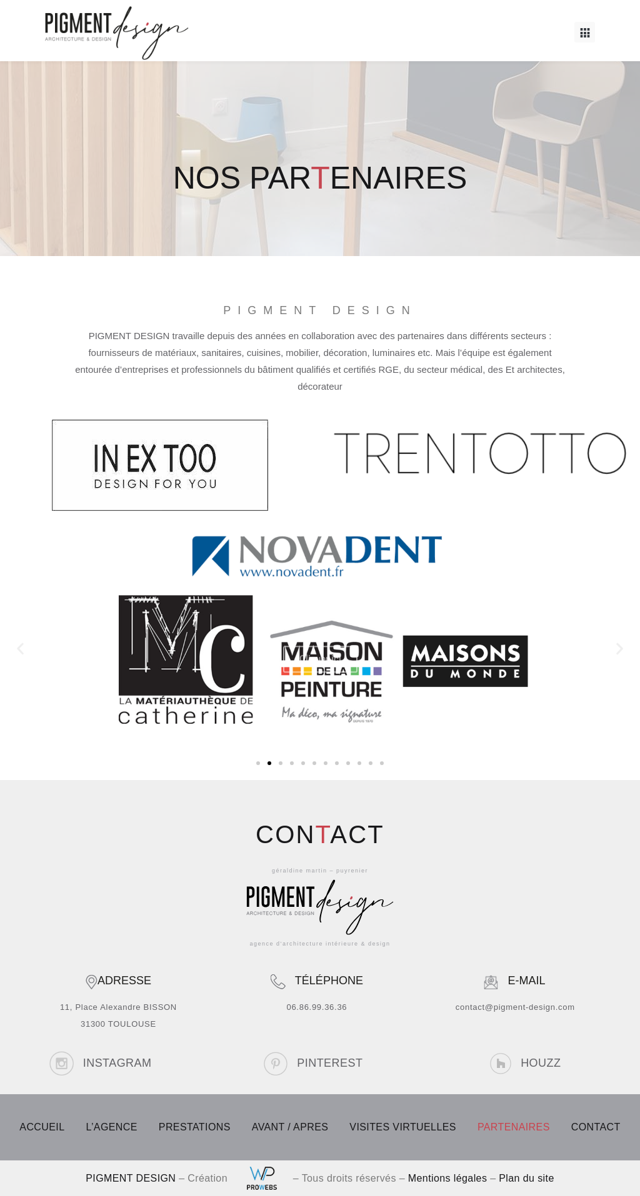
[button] (584, 32)
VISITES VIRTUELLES (402, 1127)
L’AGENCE (111, 1127)
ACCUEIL (41, 1127)
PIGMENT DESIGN (131, 1178)
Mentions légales (447, 1178)
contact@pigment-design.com (515, 1007)
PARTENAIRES (514, 1127)
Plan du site (526, 1178)
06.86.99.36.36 (316, 1007)
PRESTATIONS (195, 1127)
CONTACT (596, 1127)
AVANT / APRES (290, 1127)
